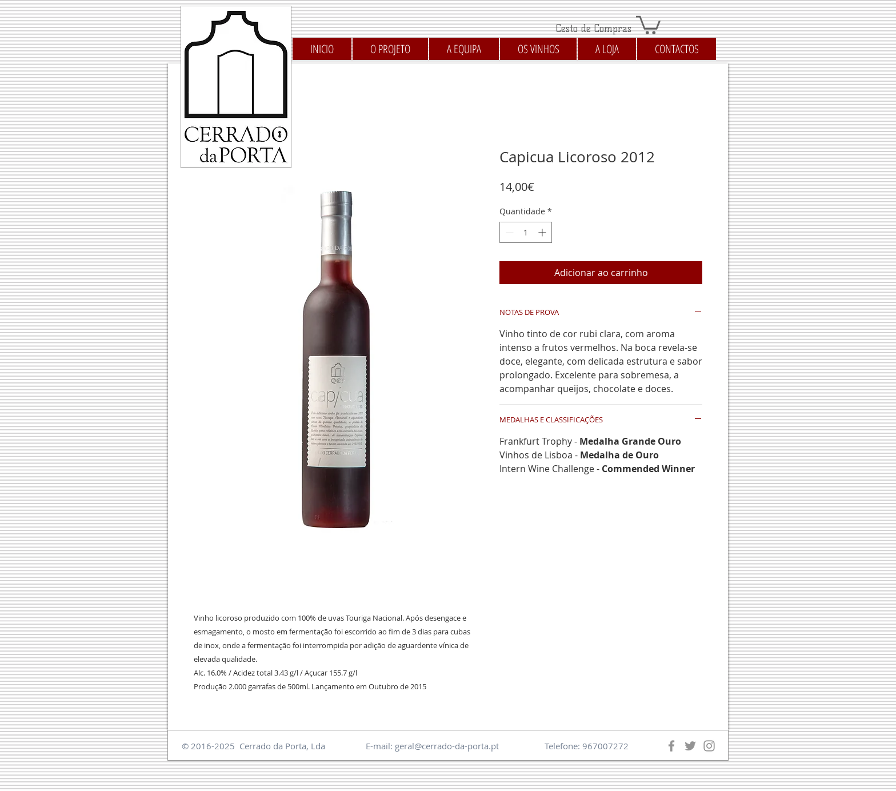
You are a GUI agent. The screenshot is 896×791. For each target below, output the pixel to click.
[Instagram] (709, 745)
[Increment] (543, 232)
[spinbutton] (525, 232)
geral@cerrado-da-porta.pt (447, 746)
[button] (648, 24)
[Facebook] (671, 745)
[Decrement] (508, 232)
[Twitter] (690, 745)
